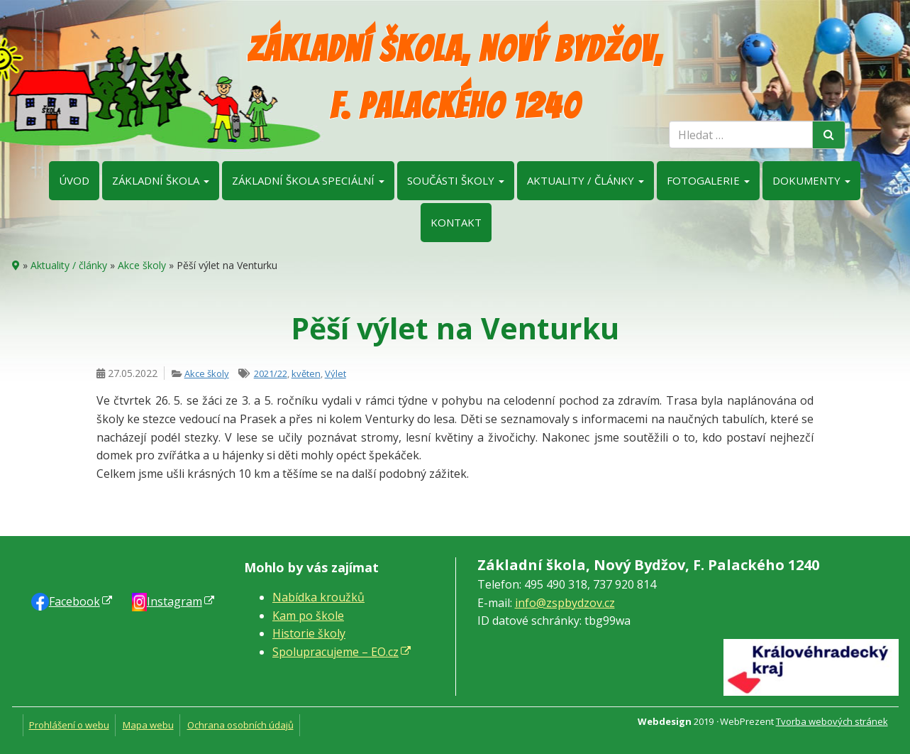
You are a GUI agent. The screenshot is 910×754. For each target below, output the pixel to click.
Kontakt (456, 222)
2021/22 (270, 373)
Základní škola (160, 180)
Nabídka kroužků (318, 597)
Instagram (174, 601)
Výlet (335, 373)
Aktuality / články (585, 180)
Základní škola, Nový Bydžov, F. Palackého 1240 (455, 78)
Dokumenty (811, 180)
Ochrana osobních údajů (240, 725)
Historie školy (308, 633)
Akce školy (142, 265)
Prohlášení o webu (69, 725)
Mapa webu (148, 725)
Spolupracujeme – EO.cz (335, 652)
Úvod (74, 180)
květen (306, 373)
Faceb (74, 601)
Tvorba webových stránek (832, 721)
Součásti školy (455, 180)
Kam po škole (308, 615)
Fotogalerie (708, 180)
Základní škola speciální (308, 180)
